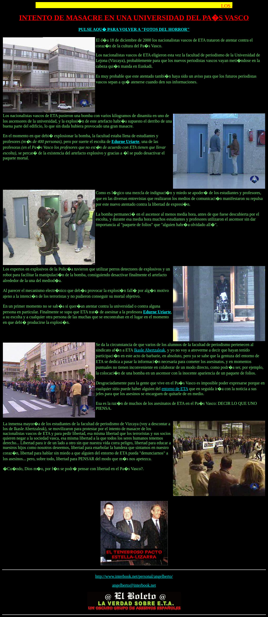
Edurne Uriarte (125, 141)
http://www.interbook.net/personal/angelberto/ (134, 576)
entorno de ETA (174, 389)
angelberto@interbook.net (134, 585)
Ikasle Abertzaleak (149, 350)
